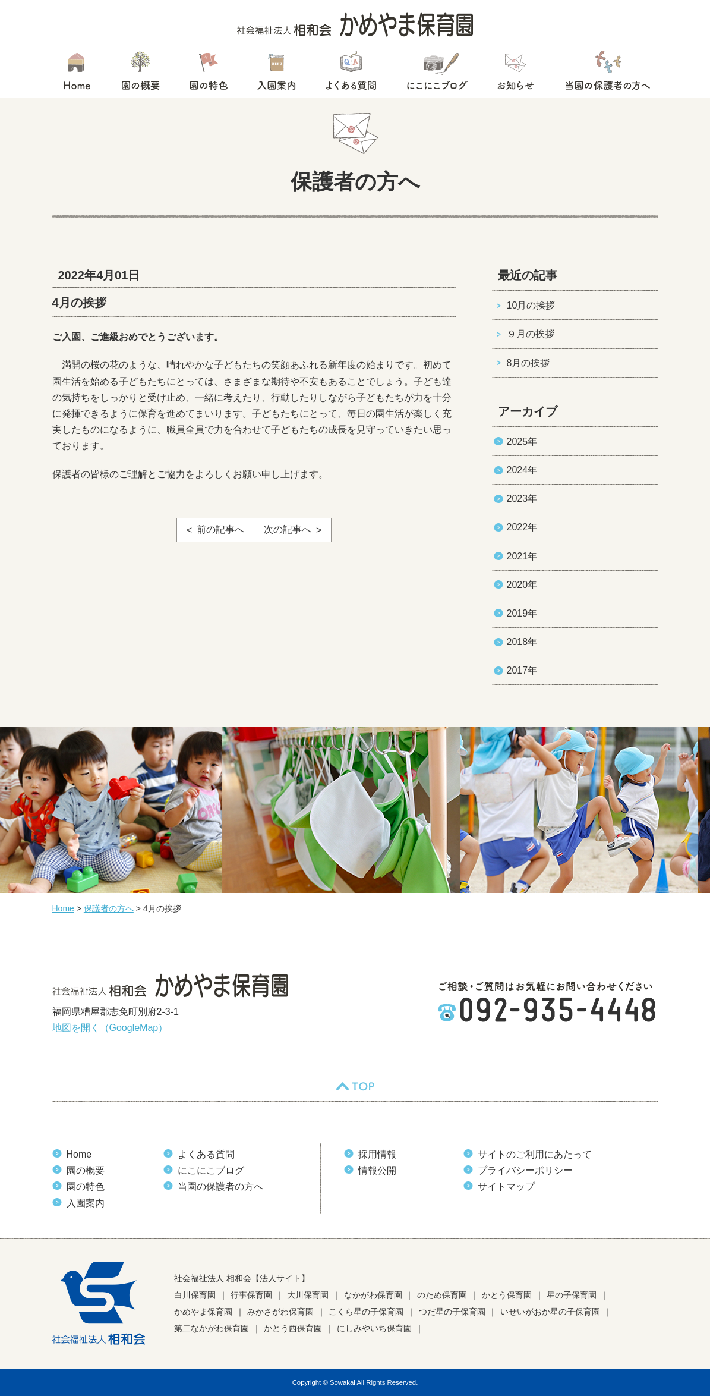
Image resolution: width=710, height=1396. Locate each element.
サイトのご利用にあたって (535, 1154)
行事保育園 (251, 1295)
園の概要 (140, 74)
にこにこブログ (436, 74)
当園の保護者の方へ (606, 74)
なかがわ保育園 (373, 1295)
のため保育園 (442, 1295)
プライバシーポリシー (525, 1170)
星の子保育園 (572, 1295)
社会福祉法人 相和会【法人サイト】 (242, 1278)
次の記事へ (287, 529)
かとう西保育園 (293, 1328)
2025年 (522, 441)
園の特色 (208, 74)
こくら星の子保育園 (366, 1311)
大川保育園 (308, 1295)
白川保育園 (195, 1295)
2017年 (522, 670)
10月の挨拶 (531, 305)
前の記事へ (220, 529)
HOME (76, 74)
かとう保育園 (507, 1295)
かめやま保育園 (203, 1311)
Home (79, 1154)
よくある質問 (351, 74)
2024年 (522, 470)
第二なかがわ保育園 (211, 1328)
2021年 (522, 556)
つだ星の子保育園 (452, 1311)
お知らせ (515, 74)
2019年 (522, 613)
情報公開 (377, 1170)
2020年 (522, 585)
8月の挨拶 (528, 363)
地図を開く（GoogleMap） (110, 1028)
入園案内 (276, 74)
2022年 (522, 527)
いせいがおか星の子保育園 (550, 1311)
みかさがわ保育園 (280, 1311)
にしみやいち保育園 (374, 1328)
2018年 (522, 642)
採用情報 (377, 1154)
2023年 (522, 498)
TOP (355, 1086)
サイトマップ (506, 1186)
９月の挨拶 (530, 334)
